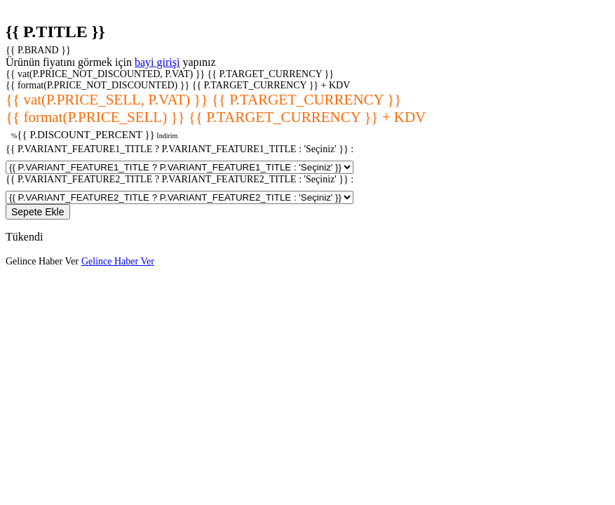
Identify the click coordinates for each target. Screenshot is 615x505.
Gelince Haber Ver (42, 261)
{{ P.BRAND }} (38, 50)
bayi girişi (157, 62)
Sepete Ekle (38, 211)
